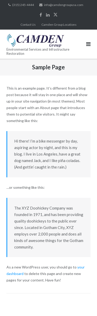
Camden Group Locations (59, 24)
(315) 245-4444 (23, 5)
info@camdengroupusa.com (63, 5)
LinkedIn (48, 15)
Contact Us (28, 24)
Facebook (41, 15)
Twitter (55, 15)
